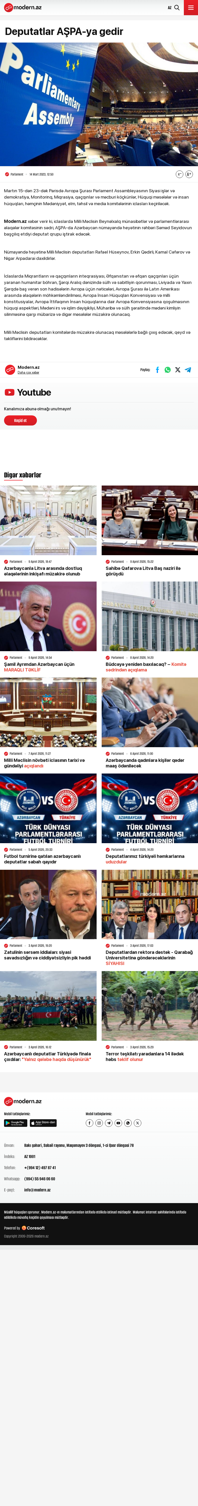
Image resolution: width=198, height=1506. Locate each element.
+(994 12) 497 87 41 (40, 1168)
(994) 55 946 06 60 (39, 1179)
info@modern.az (37, 1190)
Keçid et (20, 420)
